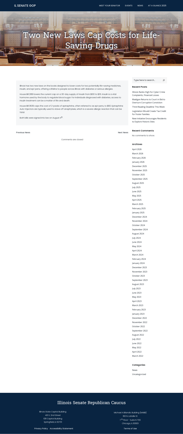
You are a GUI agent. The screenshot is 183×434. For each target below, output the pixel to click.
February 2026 (139, 157)
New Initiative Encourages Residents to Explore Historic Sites (149, 120)
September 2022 (140, 330)
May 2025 (136, 195)
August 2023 (138, 284)
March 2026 (137, 153)
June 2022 (136, 343)
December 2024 (139, 216)
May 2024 (136, 246)
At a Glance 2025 (157, 5)
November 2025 (139, 170)
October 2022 (138, 326)
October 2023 (138, 275)
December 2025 (139, 166)
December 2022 (139, 318)
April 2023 (137, 301)
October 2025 (138, 174)
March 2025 (137, 204)
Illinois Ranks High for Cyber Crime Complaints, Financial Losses (148, 94)
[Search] (164, 80)
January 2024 (138, 263)
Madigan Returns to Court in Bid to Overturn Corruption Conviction (148, 101)
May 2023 (136, 297)
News (140, 5)
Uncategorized (139, 374)
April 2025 (137, 200)
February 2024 (139, 259)
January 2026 (138, 162)
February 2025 (139, 208)
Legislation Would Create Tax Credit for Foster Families (149, 113)
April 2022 (137, 351)
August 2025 (138, 183)
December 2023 (139, 267)
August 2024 (138, 233)
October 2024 (138, 225)
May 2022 (136, 347)
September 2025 (140, 179)
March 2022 (137, 356)
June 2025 (136, 191)
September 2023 (140, 280)
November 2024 (139, 221)
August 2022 (138, 335)
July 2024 (136, 238)
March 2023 (137, 305)
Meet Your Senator (109, 5)
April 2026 (137, 149)
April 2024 (137, 250)
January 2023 (138, 313)
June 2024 (136, 242)
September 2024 (140, 229)
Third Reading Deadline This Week (148, 106)
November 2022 (139, 322)
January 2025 (138, 212)
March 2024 (137, 254)
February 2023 (139, 309)
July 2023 (136, 288)
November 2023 (139, 271)
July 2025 (136, 187)
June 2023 (136, 292)
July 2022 (136, 339)
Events (129, 5)
